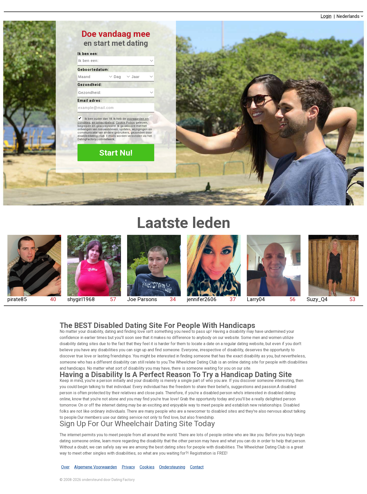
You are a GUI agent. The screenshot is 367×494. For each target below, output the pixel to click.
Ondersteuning (172, 467)
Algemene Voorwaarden (95, 467)
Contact (197, 467)
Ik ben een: (87, 54)
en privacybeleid (103, 122)
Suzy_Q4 (317, 299)
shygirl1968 (81, 299)
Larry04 (256, 299)
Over (65, 467)
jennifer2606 (202, 299)
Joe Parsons (142, 299)
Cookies (147, 467)
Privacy (128, 467)
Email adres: (89, 100)
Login (326, 16)
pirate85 (17, 299)
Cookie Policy (125, 122)
